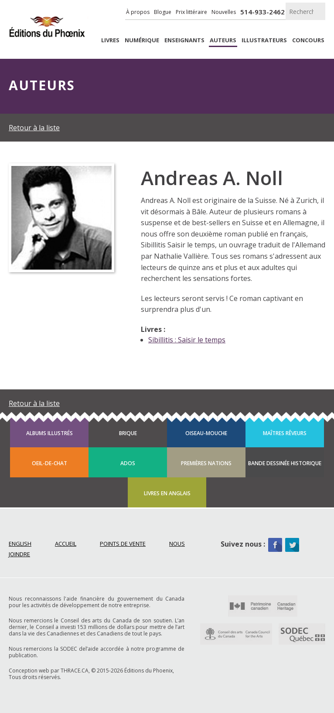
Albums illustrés (49, 433)
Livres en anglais (167, 493)
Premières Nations (206, 463)
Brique (128, 433)
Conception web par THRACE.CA (49, 670)
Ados (127, 463)
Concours (308, 40)
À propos (138, 12)
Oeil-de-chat (49, 463)
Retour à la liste (34, 127)
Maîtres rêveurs (285, 433)
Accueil (65, 543)
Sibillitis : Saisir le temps (186, 340)
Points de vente (123, 543)
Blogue (162, 12)
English (20, 543)
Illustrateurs (264, 40)
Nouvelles (223, 12)
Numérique (142, 40)
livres (110, 40)
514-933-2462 (262, 11)
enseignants (184, 40)
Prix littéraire (191, 12)
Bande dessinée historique (284, 463)
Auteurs (223, 40)
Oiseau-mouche (206, 433)
